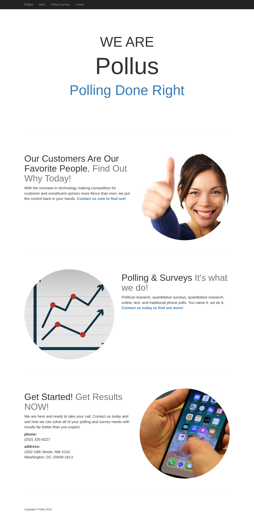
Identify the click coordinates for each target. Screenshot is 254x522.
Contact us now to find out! (101, 198)
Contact (80, 4)
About (42, 4)
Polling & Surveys (60, 4)
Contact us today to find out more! (152, 308)
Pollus (28, 4)
